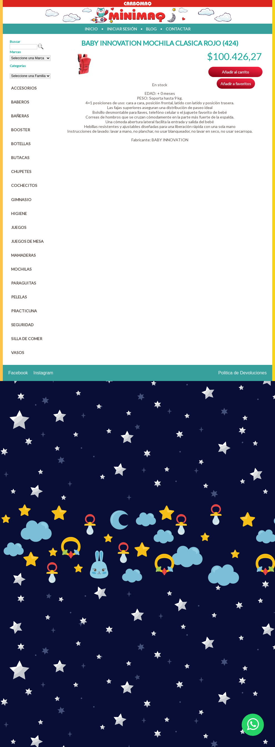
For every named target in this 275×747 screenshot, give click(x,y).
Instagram (43, 372)
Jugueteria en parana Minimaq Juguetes (137, 15)
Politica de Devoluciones (242, 372)
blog (151, 28)
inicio (91, 28)
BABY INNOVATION (170, 139)
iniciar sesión (122, 28)
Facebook (18, 372)
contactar (178, 28)
